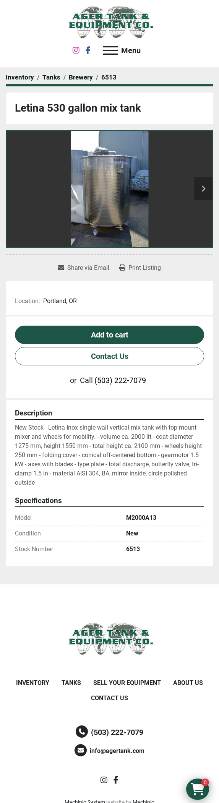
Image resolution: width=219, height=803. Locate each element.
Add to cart (109, 334)
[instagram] (76, 50)
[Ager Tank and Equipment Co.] (109, 638)
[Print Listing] (140, 268)
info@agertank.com (117, 750)
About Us (188, 682)
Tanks (71, 682)
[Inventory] (20, 77)
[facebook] (88, 50)
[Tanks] (51, 77)
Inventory (32, 682)
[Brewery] (81, 77)
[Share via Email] (83, 268)
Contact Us (109, 356)
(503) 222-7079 (120, 380)
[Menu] (110, 50)
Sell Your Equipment (127, 682)
